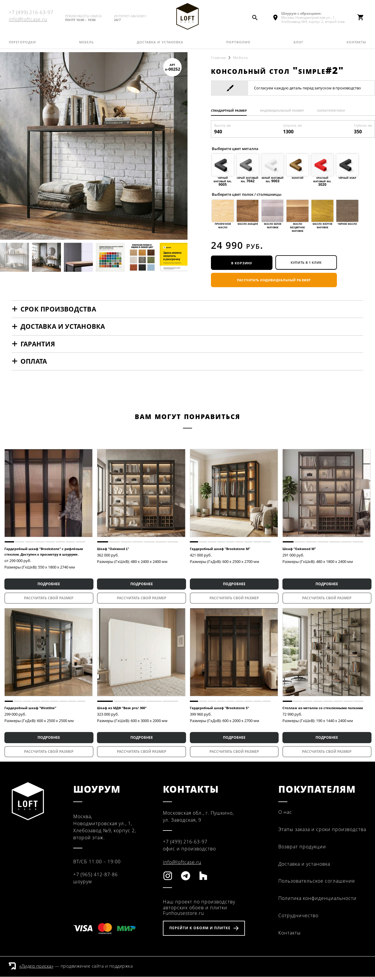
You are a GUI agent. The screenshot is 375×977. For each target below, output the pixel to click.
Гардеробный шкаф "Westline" (30, 708)
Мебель (86, 45)
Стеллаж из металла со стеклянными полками (322, 708)
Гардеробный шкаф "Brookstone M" (220, 549)
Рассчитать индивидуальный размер (274, 280)
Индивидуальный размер (286, 110)
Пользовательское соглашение (316, 881)
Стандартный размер (230, 110)
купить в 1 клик (306, 263)
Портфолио (238, 45)
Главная (218, 57)
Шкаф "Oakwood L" (113, 549)
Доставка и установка (160, 45)
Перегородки (22, 45)
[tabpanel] (48, 493)
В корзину (241, 263)
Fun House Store (187, 18)
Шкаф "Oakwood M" (299, 549)
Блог (299, 45)
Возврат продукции (302, 847)
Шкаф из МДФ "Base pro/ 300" (121, 708)
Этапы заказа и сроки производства (322, 830)
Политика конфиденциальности (317, 899)
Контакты (356, 45)
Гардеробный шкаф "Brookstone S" (219, 708)
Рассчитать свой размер (48, 598)
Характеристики (338, 110)
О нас (285, 812)
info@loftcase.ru (28, 21)
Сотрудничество (298, 916)
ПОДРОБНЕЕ (48, 584)
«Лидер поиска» (36, 966)
